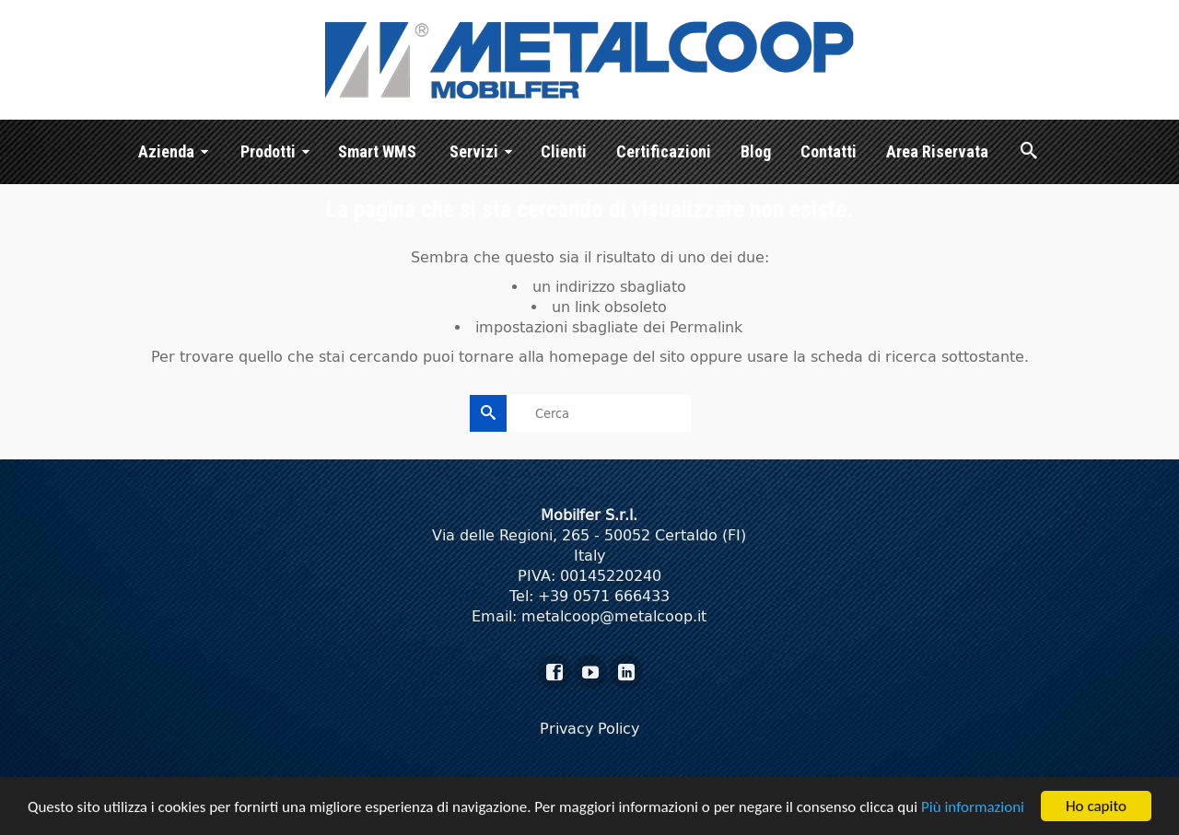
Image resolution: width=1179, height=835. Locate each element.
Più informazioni (972, 808)
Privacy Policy (589, 728)
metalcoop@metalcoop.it (613, 616)
